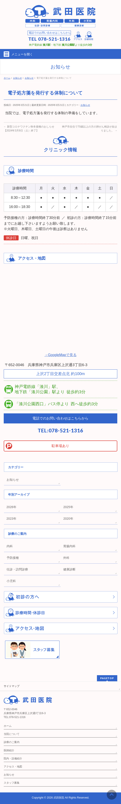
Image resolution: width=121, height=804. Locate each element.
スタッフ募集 (11, 782)
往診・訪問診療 (17, 569)
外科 (66, 557)
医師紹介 (9, 750)
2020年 (68, 518)
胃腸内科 (69, 546)
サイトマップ (11, 686)
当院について (11, 734)
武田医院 (59, 797)
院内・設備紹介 (13, 758)
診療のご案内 (11, 742)
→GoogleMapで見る (60, 355)
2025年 (68, 507)
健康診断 (69, 569)
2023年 (11, 518)
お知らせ (85, 105)
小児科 (11, 581)
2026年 (11, 507)
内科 (10, 546)
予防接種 (13, 557)
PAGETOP (107, 678)
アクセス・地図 (13, 766)
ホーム (8, 725)
